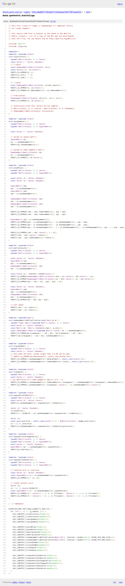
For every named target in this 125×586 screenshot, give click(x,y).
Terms (28, 582)
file (53, 21)
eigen (27, 11)
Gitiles (14, 582)
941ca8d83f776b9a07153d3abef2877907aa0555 (56, 11)
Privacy (21, 582)
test (88, 11)
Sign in (120, 4)
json (121, 582)
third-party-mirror (12, 11)
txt (114, 582)
